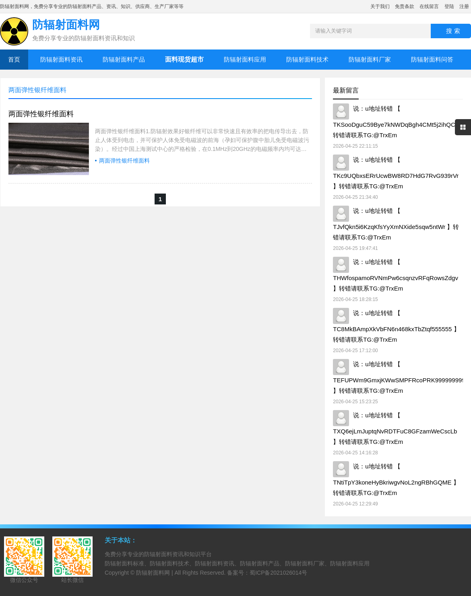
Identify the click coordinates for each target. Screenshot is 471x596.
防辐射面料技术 (307, 59)
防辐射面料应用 (245, 59)
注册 (464, 6)
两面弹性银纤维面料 (41, 114)
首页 (14, 59)
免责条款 (404, 6)
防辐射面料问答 (432, 59)
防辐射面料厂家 (370, 59)
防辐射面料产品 (124, 59)
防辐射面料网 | (155, 572)
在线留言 (429, 6)
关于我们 (380, 6)
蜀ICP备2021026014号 (278, 572)
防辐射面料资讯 (61, 59)
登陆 (449, 6)
